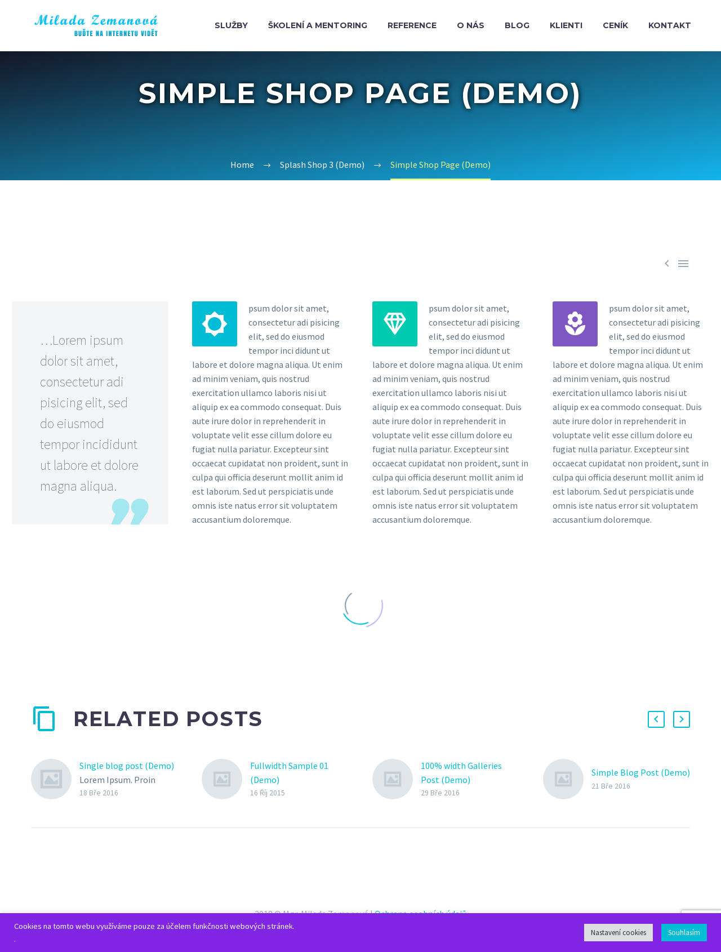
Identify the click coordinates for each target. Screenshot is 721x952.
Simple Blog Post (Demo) (640, 772)
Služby (231, 25)
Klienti (566, 25)
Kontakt (669, 25)
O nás (470, 25)
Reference (412, 25)
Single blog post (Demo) (126, 765)
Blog (517, 25)
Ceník (615, 25)
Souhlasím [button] (684, 932)
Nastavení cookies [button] (618, 932)
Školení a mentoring (317, 25)
